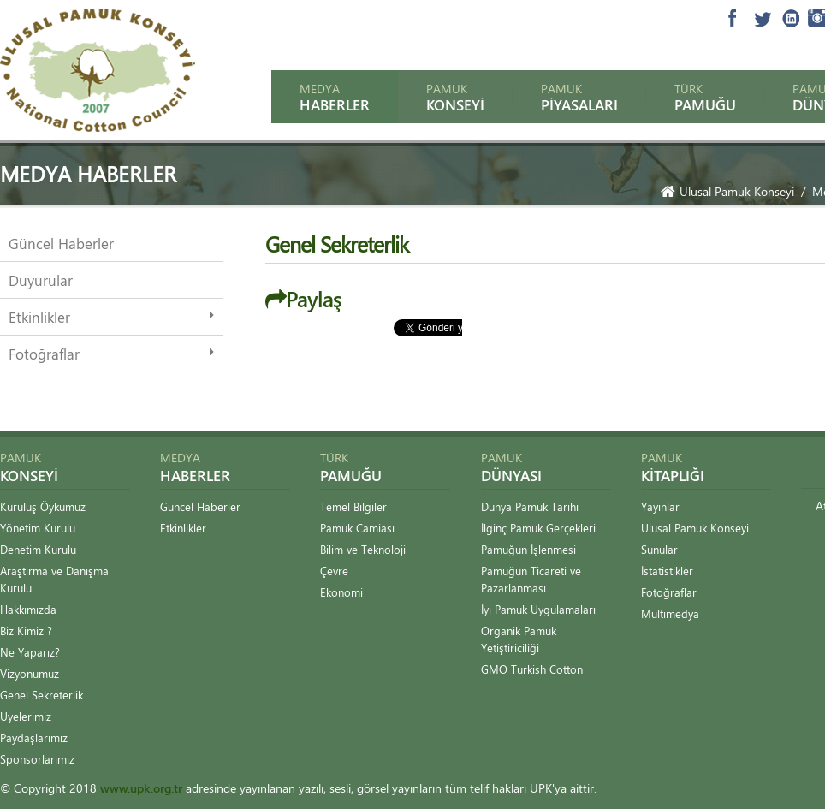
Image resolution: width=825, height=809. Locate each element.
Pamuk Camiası (357, 527)
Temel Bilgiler (353, 506)
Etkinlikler (39, 316)
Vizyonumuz (29, 673)
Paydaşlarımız (34, 737)
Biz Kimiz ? (26, 630)
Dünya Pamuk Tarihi (530, 506)
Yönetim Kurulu (37, 527)
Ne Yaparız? (30, 652)
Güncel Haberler (61, 243)
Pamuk (455, 97)
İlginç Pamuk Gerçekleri (538, 527)
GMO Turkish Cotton (532, 669)
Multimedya (670, 613)
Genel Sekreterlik (41, 694)
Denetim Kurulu (38, 549)
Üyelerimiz (25, 716)
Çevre (334, 570)
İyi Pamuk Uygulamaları (538, 609)
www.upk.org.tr (141, 788)
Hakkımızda (28, 609)
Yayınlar (660, 506)
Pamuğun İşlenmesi (528, 549)
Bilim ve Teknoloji (363, 549)
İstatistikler (667, 570)
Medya (335, 97)
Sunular (659, 549)
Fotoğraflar (44, 353)
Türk (705, 97)
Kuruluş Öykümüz (43, 506)
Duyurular (41, 280)
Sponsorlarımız (37, 759)
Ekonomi (341, 592)
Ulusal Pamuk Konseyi (727, 191)
